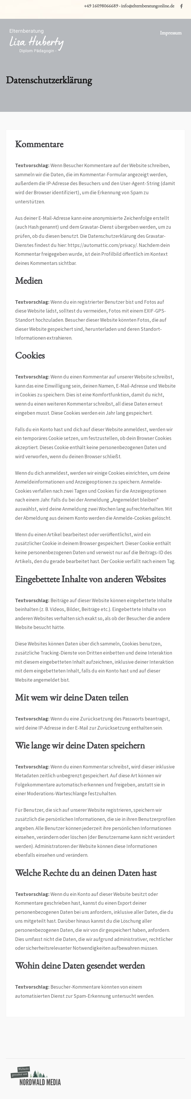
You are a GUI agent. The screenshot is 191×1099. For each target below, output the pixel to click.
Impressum (171, 32)
